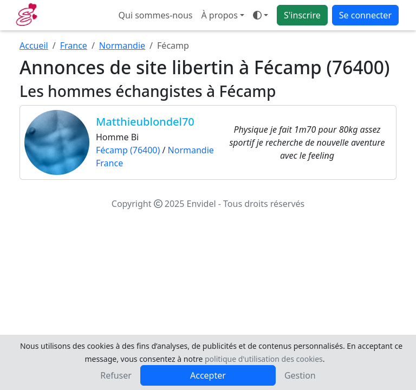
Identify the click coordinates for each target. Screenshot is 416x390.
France (73, 45)
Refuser (116, 375)
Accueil (34, 45)
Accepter (208, 375)
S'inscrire (302, 15)
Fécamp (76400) (128, 150)
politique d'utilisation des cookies (264, 359)
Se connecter (365, 15)
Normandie (122, 45)
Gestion (300, 375)
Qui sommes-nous (156, 15)
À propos (219, 15)
